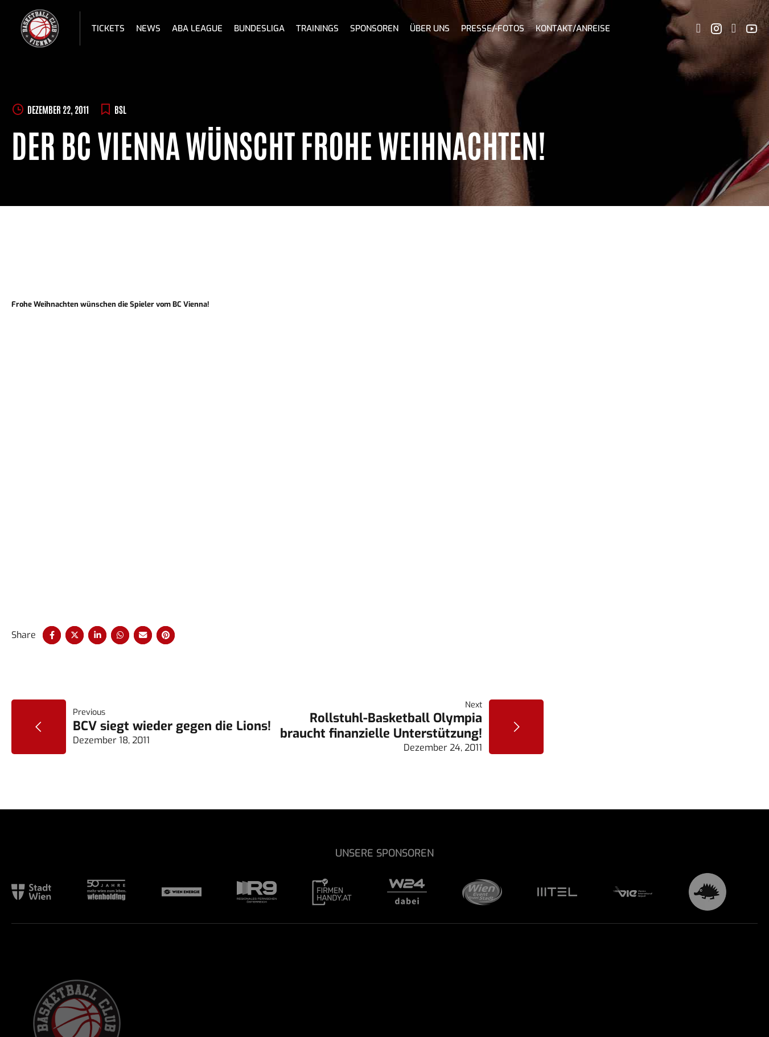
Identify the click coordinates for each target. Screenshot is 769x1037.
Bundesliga (259, 28)
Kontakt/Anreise (573, 28)
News (148, 28)
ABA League (197, 28)
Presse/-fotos (492, 28)
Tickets (108, 28)
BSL (120, 109)
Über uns (430, 28)
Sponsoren (374, 28)
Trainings (317, 28)
